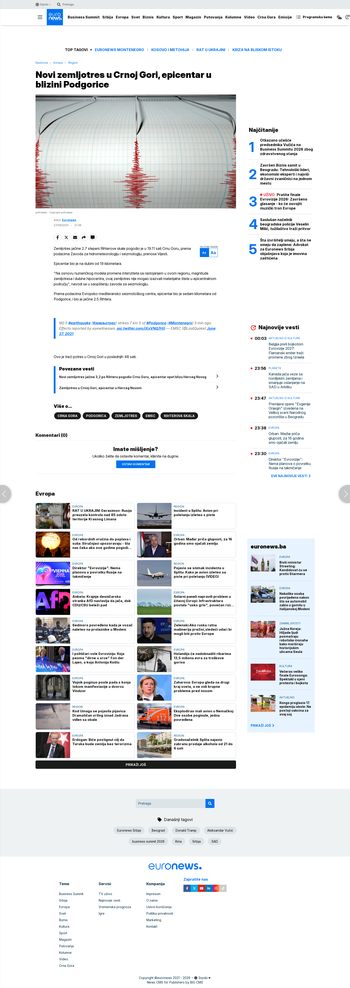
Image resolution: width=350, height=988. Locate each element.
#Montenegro (180, 323)
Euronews (69, 220)
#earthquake (79, 323)
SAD (215, 841)
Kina (178, 841)
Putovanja (213, 17)
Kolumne (233, 17)
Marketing (153, 920)
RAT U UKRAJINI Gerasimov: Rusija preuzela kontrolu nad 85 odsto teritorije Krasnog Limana (102, 514)
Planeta (275, 368)
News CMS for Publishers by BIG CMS (175, 982)
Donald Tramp (186, 830)
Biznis (148, 17)
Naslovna (42, 62)
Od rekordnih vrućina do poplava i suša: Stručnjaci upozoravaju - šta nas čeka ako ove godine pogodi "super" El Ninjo (101, 543)
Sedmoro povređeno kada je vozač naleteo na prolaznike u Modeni (102, 627)
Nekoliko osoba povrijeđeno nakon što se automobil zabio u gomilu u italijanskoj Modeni (294, 601)
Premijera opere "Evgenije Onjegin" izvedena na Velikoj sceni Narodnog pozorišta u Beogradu (289, 410)
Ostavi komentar (136, 464)
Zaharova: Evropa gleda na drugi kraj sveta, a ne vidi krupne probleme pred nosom (201, 686)
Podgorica (96, 416)
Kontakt (151, 926)
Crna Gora (266, 17)
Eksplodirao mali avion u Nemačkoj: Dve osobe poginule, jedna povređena (204, 715)
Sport (178, 17)
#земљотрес (104, 323)
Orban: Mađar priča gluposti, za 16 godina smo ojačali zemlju (203, 541)
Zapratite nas (198, 879)
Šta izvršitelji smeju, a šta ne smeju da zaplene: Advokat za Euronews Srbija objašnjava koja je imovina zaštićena (285, 249)
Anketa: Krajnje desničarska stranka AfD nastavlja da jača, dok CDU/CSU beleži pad (101, 600)
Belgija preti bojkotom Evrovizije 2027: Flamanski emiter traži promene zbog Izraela (286, 350)
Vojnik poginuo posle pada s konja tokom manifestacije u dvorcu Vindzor (101, 686)
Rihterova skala (179, 416)
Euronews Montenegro (119, 50)
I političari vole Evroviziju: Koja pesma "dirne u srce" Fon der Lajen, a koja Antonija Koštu (98, 658)
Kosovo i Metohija (170, 50)
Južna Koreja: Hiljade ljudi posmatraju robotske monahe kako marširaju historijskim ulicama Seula (293, 640)
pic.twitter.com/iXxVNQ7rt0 (141, 328)
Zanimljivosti (290, 623)
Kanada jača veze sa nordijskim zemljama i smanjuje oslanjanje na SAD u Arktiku (287, 380)
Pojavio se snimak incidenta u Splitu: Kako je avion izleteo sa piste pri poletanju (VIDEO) (200, 572)
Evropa (122, 17)
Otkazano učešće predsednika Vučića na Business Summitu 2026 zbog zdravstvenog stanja (286, 147)
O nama (152, 900)
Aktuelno (286, 697)
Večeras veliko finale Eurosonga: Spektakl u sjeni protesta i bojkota (293, 677)
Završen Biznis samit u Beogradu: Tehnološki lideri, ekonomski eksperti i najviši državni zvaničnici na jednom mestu (286, 174)
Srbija (107, 17)
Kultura (163, 17)
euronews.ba (268, 546)
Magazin (193, 17)
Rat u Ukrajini (210, 50)
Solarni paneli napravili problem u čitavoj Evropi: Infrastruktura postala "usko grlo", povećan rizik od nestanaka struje (203, 600)
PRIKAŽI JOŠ (263, 725)
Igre (102, 913)
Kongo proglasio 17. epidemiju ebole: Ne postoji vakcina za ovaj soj (295, 708)
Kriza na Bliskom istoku (257, 50)
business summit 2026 (148, 841)
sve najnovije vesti (291, 476)
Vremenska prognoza (115, 907)
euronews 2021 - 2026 (173, 978)
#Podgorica (156, 323)
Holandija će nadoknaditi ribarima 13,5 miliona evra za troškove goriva (202, 658)
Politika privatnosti (159, 913)
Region (73, 62)
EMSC (150, 416)
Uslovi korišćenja (159, 907)
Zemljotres (126, 416)
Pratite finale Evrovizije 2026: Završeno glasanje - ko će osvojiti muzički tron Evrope (283, 201)
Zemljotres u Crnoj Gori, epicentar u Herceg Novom (100, 388)
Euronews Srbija (129, 830)
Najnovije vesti (109, 900)
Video (249, 17)
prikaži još (136, 765)
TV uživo (105, 894)
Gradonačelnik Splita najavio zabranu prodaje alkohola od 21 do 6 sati (203, 744)
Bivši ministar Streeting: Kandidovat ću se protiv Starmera (293, 568)
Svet (135, 17)
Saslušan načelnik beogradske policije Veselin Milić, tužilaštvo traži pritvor (285, 224)
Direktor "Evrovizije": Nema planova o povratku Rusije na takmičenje (97, 572)
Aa (204, 252)
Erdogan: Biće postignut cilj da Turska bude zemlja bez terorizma (102, 742)
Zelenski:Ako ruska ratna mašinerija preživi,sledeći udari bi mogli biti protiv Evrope (203, 629)
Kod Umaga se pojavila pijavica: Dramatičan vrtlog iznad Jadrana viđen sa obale (100, 715)
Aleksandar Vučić (220, 830)
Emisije (285, 17)
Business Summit (84, 17)
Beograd (158, 830)
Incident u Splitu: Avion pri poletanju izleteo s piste (196, 512)
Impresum (153, 894)
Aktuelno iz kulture (284, 338)
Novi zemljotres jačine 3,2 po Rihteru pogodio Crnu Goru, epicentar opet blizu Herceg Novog (132, 377)
